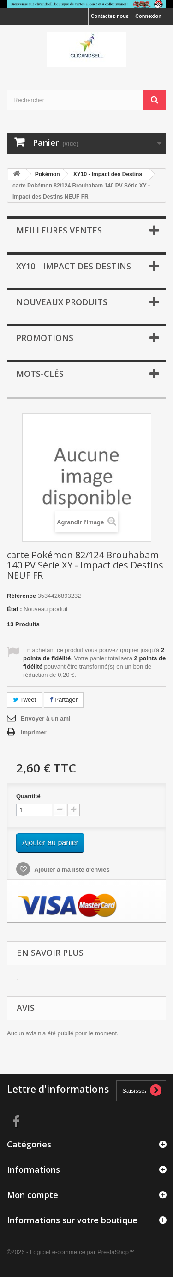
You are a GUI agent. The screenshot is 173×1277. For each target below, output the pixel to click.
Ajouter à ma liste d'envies (71, 869)
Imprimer (34, 732)
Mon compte (32, 1194)
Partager (64, 699)
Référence (21, 595)
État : (14, 609)
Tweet (24, 699)
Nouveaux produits (61, 301)
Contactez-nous (110, 16)
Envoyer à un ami (46, 718)
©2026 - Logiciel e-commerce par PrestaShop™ (71, 1252)
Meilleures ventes (59, 230)
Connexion (148, 16)
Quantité (28, 796)
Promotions (44, 337)
